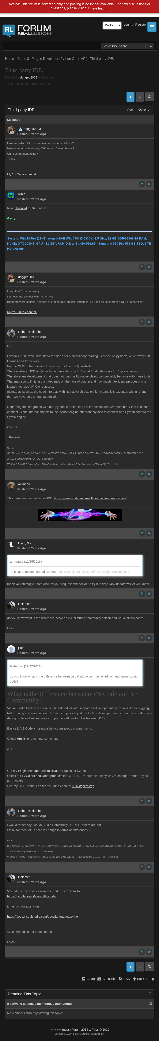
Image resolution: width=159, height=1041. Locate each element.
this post (21, 208)
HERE (21, 738)
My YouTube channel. (22, 174)
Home (9, 59)
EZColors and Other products (42, 776)
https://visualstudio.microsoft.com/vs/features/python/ (90, 498)
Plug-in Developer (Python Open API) (59, 59)
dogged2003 (28, 77)
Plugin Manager (29, 770)
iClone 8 (23, 59)
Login (127, 24)
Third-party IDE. (102, 59)
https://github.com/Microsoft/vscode (31, 896)
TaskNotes (54, 770)
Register (141, 24)
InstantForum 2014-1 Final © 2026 (85, 1029)
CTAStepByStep (83, 786)
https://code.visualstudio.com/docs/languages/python (43, 916)
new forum (98, 8)
